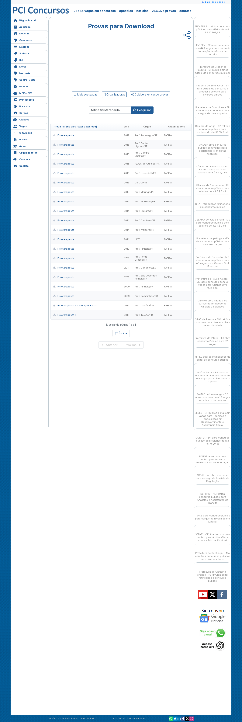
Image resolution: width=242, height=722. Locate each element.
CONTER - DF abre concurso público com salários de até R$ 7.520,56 (212, 437)
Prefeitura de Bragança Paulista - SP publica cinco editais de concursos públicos (212, 66)
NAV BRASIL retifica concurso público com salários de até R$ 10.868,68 (212, 26)
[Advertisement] (90, 62)
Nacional (21, 46)
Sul (18, 59)
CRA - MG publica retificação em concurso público (212, 202)
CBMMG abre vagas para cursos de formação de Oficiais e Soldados (212, 300)
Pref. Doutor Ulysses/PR (142, 145)
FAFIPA (168, 135)
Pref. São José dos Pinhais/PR (146, 277)
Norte (19, 66)
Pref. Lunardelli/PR (145, 173)
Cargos (20, 112)
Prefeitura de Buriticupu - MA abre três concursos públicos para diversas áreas (212, 553)
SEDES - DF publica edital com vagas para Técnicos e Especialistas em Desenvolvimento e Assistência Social (212, 415)
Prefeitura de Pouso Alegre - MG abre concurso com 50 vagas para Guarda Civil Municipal (212, 280)
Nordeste (21, 73)
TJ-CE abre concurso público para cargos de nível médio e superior (212, 515)
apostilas (126, 11)
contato (185, 11)
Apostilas (21, 26)
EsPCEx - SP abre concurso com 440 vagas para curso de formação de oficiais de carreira (212, 46)
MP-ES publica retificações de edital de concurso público (212, 355)
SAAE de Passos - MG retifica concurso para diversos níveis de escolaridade (212, 319)
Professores (23, 99)
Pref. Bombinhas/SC (146, 295)
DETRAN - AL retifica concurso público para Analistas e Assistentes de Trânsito (212, 495)
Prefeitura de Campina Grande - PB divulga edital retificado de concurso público (212, 573)
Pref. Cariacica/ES (145, 267)
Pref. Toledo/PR (144, 314)
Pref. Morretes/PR (145, 201)
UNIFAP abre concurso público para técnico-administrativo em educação (212, 456)
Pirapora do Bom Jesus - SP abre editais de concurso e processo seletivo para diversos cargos (212, 86)
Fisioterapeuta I (64, 314)
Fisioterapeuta (63, 135)
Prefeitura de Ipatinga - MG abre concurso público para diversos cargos (212, 238)
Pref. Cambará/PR (145, 220)
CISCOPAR (141, 182)
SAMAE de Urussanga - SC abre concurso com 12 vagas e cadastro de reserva (212, 394)
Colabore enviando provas (149, 94)
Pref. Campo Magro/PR (142, 154)
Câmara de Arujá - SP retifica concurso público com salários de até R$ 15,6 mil (212, 126)
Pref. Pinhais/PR (144, 248)
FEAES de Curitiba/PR (147, 163)
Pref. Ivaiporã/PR (144, 229)
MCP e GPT (23, 93)
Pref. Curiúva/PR (144, 305)
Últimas (20, 86)
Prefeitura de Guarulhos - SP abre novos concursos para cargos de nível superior (212, 107)
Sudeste (21, 53)
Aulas (19, 146)
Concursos (22, 39)
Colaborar (22, 159)
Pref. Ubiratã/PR (144, 210)
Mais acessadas (85, 94)
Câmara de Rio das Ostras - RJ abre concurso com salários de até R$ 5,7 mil (212, 166)
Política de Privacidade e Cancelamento (71, 718)
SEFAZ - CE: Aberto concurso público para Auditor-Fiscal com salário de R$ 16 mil (212, 534)
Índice (121, 333)
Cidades (21, 119)
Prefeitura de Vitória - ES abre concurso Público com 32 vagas (212, 337)
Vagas (20, 126)
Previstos (21, 106)
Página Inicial (24, 20)
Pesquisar (142, 110)
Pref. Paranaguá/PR (146, 135)
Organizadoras (25, 152)
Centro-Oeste (24, 79)
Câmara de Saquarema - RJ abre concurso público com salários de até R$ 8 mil (212, 185)
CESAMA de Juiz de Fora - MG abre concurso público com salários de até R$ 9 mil (212, 219)
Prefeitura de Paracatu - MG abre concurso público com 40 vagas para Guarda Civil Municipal (212, 258)
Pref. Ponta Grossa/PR (141, 258)
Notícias (21, 33)
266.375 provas (164, 11)
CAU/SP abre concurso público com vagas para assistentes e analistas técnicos (212, 146)
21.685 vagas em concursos (95, 11)
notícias (142, 11)
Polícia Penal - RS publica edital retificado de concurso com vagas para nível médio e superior (212, 373)
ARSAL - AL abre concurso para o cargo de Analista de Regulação (212, 475)
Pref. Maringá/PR (144, 191)
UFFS (137, 239)
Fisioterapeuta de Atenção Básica (75, 305)
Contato (21, 165)
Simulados (22, 132)
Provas (20, 139)
